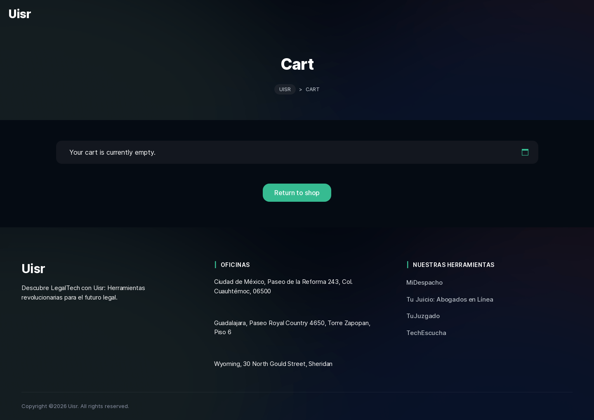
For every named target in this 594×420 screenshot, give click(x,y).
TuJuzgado (423, 316)
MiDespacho (424, 282)
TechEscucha (426, 333)
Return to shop (297, 193)
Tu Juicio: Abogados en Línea (449, 299)
